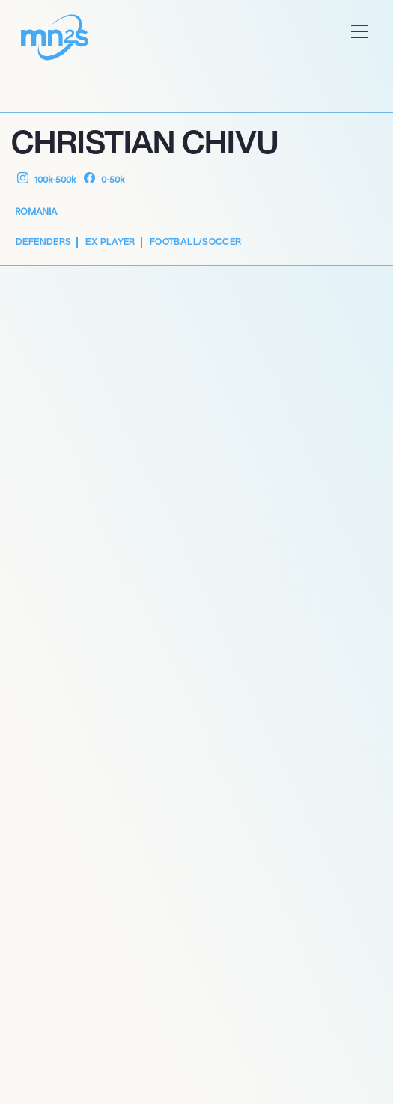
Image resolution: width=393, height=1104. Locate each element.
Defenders (43, 241)
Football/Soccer (196, 241)
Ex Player (110, 241)
